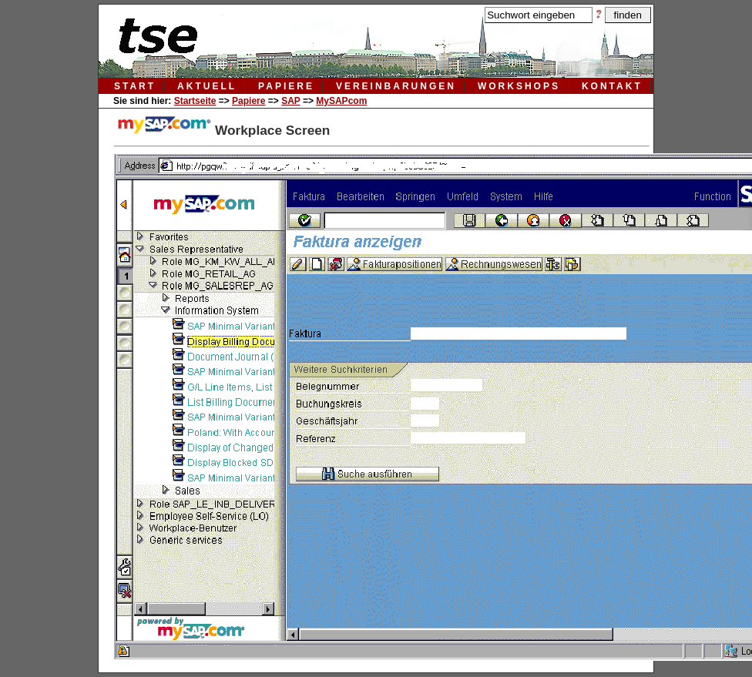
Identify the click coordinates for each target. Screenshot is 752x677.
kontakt (612, 86)
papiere (286, 86)
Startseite (195, 101)
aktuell (207, 86)
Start (135, 86)
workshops (519, 86)
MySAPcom (341, 101)
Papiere (248, 101)
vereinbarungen (396, 86)
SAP (290, 101)
